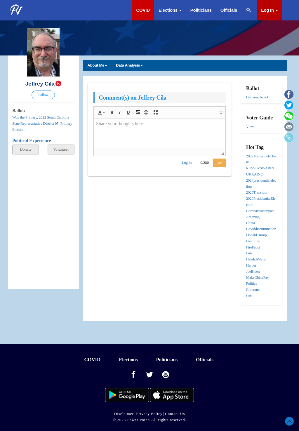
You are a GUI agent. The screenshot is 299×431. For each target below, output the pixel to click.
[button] (101, 112)
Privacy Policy (149, 413)
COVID (143, 10)
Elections (170, 10)
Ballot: (18, 110)
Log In (269, 10)
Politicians (201, 10)
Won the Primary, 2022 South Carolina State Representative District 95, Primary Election (42, 123)
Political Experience (31, 140)
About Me (97, 65)
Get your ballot (257, 97)
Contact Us (175, 413)
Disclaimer (124, 413)
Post (219, 163)
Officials (228, 10)
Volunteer (61, 149)
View (250, 126)
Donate (25, 149)
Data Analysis (129, 65)
